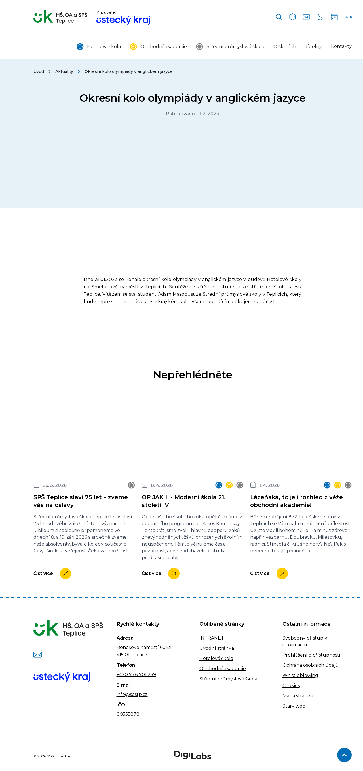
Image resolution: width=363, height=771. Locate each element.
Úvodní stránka (216, 648)
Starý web (293, 706)
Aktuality (64, 71)
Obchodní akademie (163, 46)
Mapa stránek (297, 695)
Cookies (291, 685)
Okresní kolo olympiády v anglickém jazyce (129, 71)
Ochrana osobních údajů (310, 665)
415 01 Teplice (132, 654)
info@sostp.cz (132, 694)
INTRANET (211, 638)
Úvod (38, 71)
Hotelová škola (104, 46)
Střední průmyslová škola (235, 46)
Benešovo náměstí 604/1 (144, 647)
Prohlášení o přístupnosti (311, 655)
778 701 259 (142, 674)
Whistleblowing (300, 675)
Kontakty (341, 46)
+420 (122, 674)
